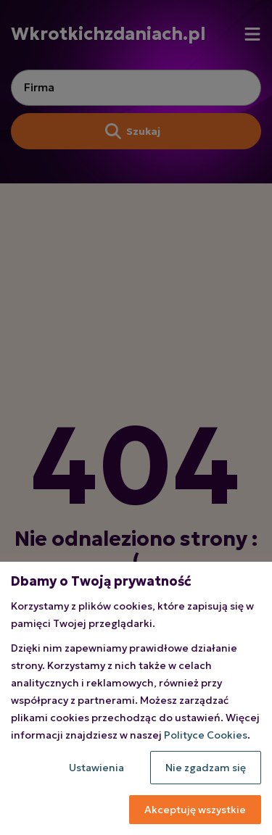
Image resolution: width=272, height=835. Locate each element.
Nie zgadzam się (205, 767)
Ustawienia (96, 767)
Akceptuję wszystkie (195, 809)
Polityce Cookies (205, 734)
